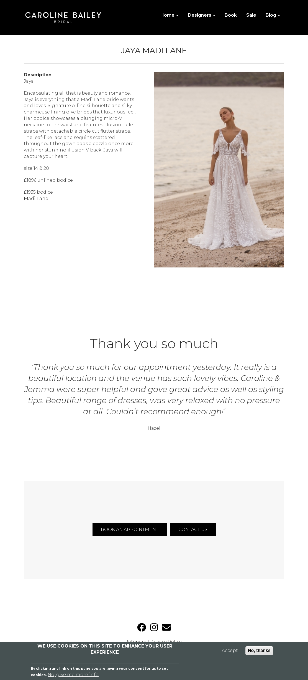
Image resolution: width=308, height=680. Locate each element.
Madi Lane (36, 198)
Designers (201, 15)
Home (169, 15)
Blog (273, 15)
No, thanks (259, 650)
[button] (219, 169)
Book (231, 15)
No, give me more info (73, 674)
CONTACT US (192, 529)
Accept (230, 650)
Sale (251, 15)
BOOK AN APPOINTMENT (129, 529)
